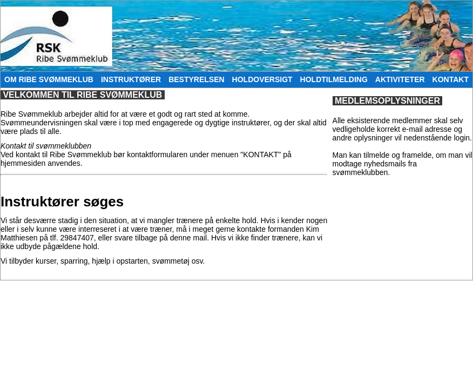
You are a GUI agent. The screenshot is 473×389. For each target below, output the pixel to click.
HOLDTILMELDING (334, 79)
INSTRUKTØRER (131, 79)
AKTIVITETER (400, 79)
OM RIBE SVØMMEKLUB (48, 79)
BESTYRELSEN (196, 79)
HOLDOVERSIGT (262, 79)
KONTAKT (451, 79)
